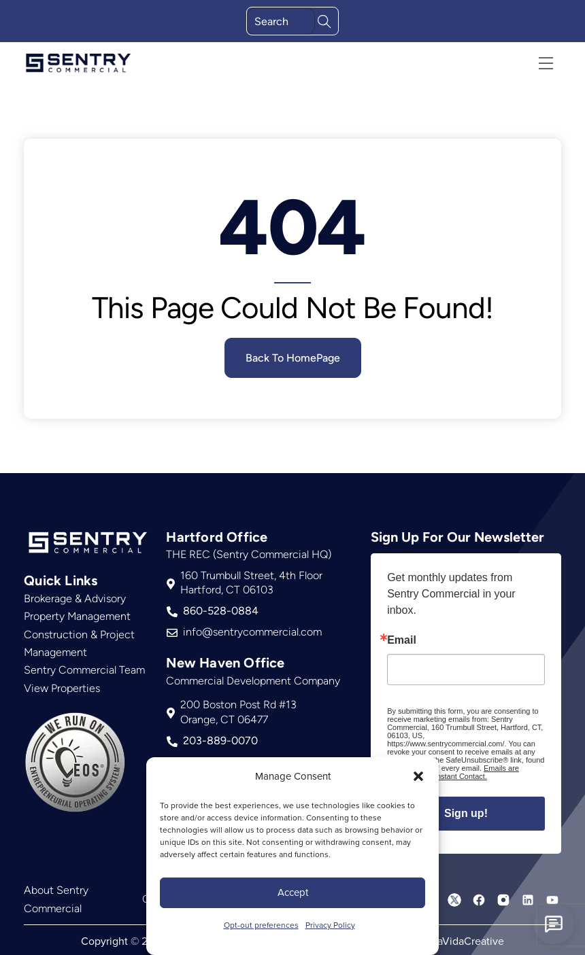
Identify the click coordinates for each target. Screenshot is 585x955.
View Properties (62, 688)
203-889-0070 (212, 739)
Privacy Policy (330, 925)
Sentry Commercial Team (84, 669)
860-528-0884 (212, 610)
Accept (293, 892)
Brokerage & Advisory (75, 598)
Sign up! (466, 812)
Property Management (77, 616)
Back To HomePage (293, 357)
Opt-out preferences (261, 925)
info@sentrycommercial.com (244, 631)
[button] (418, 776)
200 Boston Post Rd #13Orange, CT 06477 (232, 711)
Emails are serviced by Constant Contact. (453, 771)
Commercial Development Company (253, 679)
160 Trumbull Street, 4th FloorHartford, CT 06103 (244, 582)
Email (401, 639)
